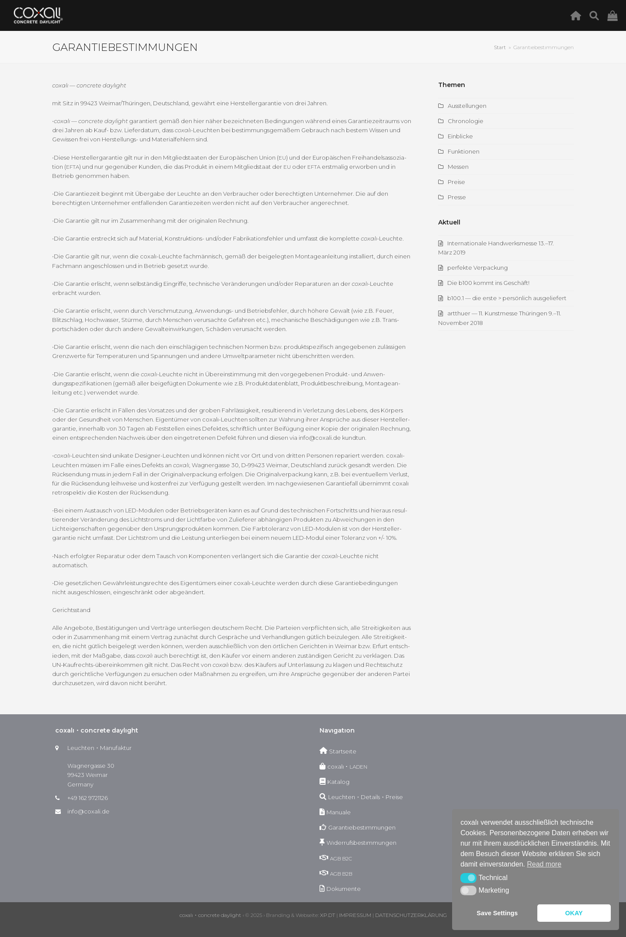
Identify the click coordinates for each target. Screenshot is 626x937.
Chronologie (465, 120)
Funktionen (463, 151)
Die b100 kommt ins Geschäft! (488, 282)
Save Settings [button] (497, 913)
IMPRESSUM (355, 915)
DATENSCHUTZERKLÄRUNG (411, 915)
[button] (468, 878)
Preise (456, 181)
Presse (457, 197)
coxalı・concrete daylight (210, 915)
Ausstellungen (467, 105)
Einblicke (460, 136)
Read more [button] (544, 864)
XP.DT (327, 915)
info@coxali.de (88, 811)
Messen (458, 166)
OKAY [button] (574, 913)
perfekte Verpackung (477, 267)
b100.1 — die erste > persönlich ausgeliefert (506, 297)
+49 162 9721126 (87, 797)
